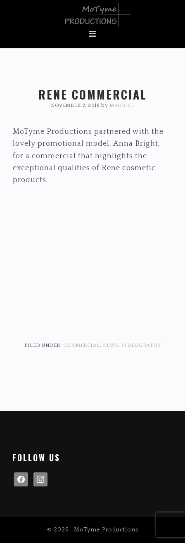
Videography (141, 345)
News (111, 345)
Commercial (81, 345)
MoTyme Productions (92, 15)
